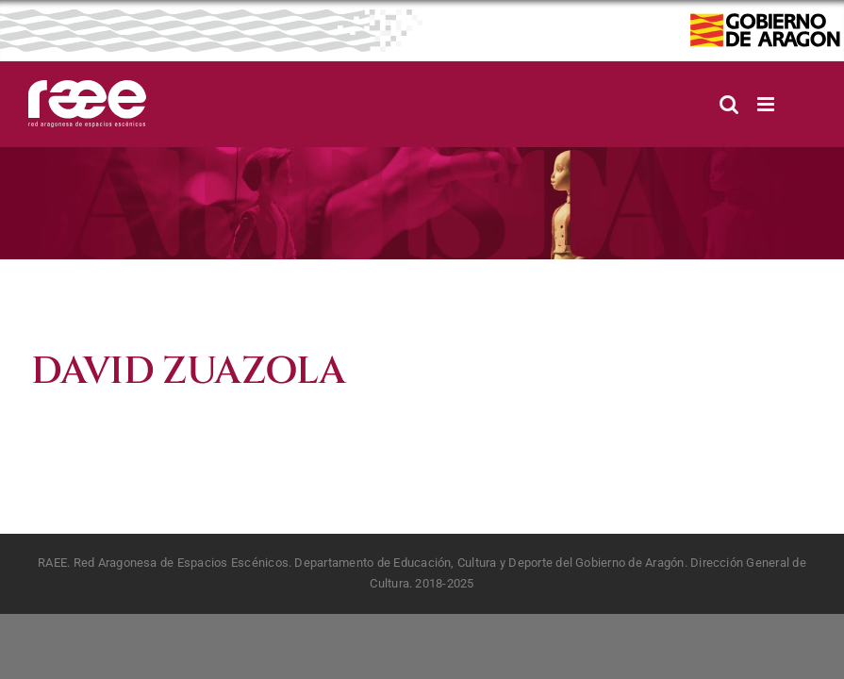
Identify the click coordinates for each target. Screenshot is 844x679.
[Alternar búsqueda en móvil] (729, 104)
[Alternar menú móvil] (767, 104)
